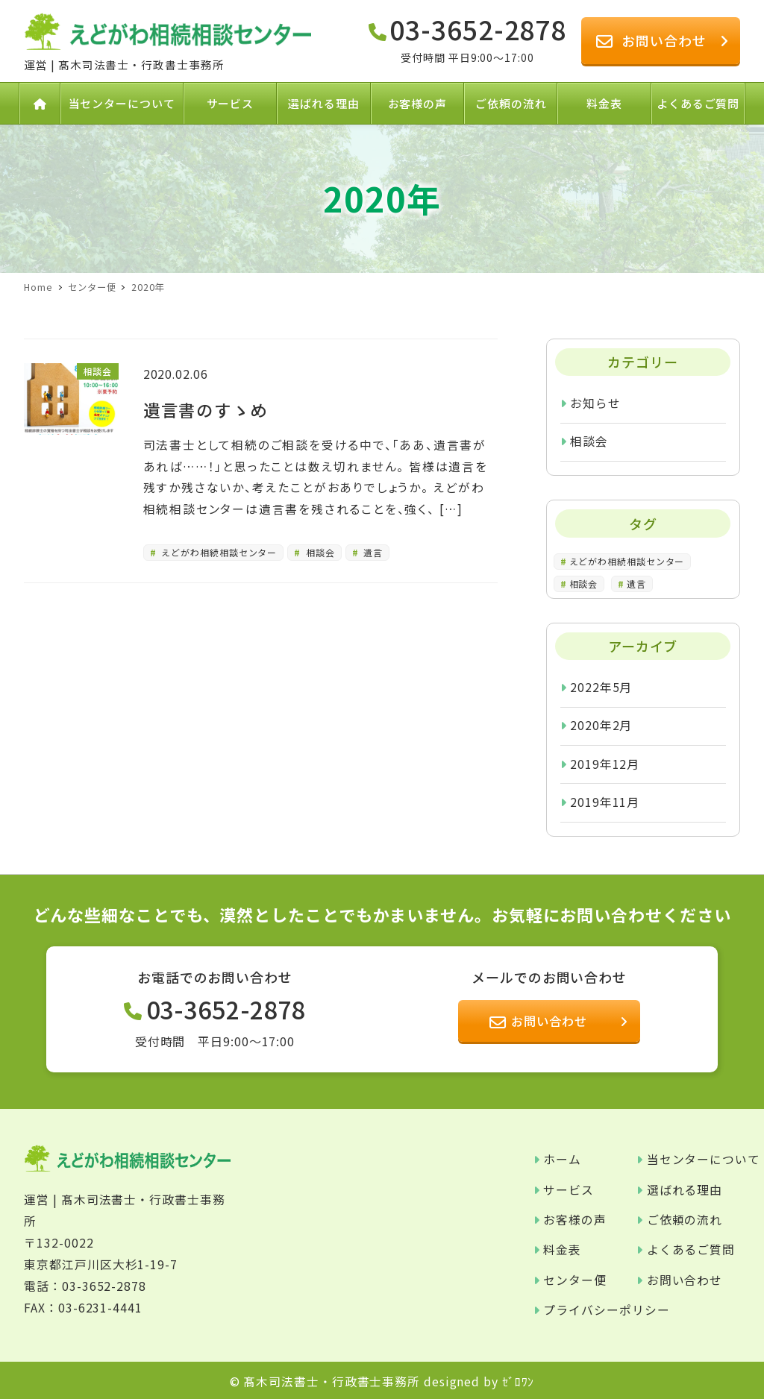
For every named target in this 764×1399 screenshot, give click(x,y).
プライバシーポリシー (606, 1309)
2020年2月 (601, 725)
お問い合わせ (684, 1280)
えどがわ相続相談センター (218, 552)
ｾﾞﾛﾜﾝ (518, 1381)
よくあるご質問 (691, 1249)
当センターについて (703, 1159)
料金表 (562, 1249)
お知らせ (595, 403)
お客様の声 (575, 1219)
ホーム (562, 1159)
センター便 (575, 1280)
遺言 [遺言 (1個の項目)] (636, 583)
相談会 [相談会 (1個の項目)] (583, 583)
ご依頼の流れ (684, 1219)
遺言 (372, 552)
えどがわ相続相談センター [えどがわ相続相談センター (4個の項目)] (627, 561)
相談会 (319, 552)
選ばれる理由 (684, 1189)
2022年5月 (601, 687)
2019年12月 (604, 764)
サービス (568, 1189)
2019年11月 (604, 802)
